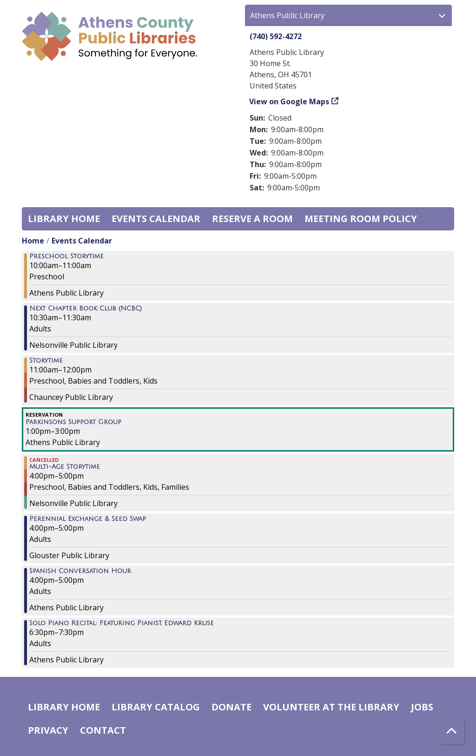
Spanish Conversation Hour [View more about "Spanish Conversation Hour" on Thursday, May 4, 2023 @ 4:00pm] (80, 571)
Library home (64, 218)
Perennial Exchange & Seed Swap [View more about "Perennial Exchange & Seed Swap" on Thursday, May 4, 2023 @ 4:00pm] (87, 519)
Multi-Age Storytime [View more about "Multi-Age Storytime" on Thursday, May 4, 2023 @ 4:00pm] (64, 467)
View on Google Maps (289, 101)
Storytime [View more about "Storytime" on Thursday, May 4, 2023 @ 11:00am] (46, 361)
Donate (231, 707)
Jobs (422, 707)
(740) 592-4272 (276, 36)
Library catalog (156, 707)
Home (33, 241)
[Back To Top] (451, 731)
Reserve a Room (252, 218)
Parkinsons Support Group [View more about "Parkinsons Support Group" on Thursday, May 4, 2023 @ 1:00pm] (73, 422)
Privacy (48, 730)
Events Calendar (156, 218)
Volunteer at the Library (331, 707)
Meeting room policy (360, 218)
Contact (103, 730)
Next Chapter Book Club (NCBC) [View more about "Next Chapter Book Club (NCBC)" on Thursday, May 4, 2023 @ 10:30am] (85, 308)
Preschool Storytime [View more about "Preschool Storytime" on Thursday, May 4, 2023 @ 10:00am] (66, 256)
